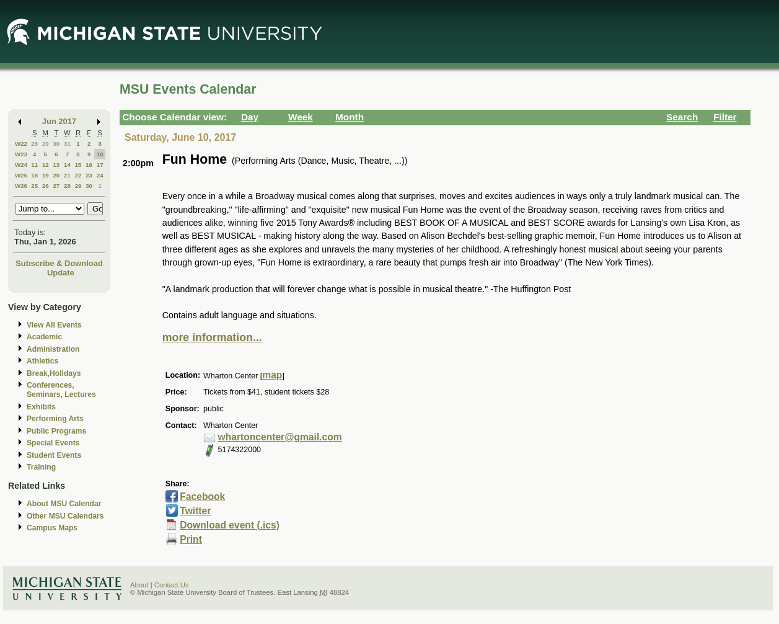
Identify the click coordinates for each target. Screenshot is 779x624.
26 (45, 185)
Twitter (195, 511)
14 (67, 164)
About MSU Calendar (64, 503)
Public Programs (56, 431)
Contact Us (171, 585)
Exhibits (41, 407)
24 (100, 175)
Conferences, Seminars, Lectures (61, 390)
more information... (212, 337)
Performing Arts (55, 418)
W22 (21, 143)
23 (89, 175)
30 (56, 143)
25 (34, 185)
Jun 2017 (59, 121)
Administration (53, 349)
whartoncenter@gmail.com (280, 437)
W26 (21, 185)
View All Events (54, 325)
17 (100, 164)
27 (56, 185)
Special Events (53, 443)
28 (34, 143)
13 (56, 164)
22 (78, 175)
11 (34, 164)
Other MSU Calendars (65, 516)
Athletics (42, 361)
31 (67, 143)
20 (56, 175)
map (272, 375)
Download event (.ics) (229, 525)
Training (41, 467)
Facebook (202, 496)
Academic (44, 336)
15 (78, 164)
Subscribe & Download (59, 263)
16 (89, 164)
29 (45, 143)
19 (45, 175)
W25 (21, 175)
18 (34, 175)
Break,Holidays (54, 373)
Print (191, 539)
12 (45, 164)
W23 (21, 154)
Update (60, 272)
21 (67, 175)
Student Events (54, 455)
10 (100, 154)
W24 (21, 164)
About (139, 585)
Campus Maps (52, 528)
